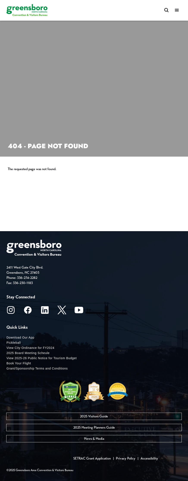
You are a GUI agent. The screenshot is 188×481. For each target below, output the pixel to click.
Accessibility (149, 458)
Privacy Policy (125, 458)
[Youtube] (79, 311)
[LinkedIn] (45, 311)
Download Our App (20, 337)
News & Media (94, 439)
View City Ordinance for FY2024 (30, 348)
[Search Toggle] (166, 10)
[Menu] (177, 10)
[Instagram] (10, 311)
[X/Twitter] (62, 311)
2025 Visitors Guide (94, 416)
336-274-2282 (27, 278)
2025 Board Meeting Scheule (28, 353)
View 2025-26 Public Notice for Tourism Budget (41, 358)
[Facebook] (28, 311)
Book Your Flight (18, 363)
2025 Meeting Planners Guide (94, 427)
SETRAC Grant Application (92, 458)
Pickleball (13, 342)
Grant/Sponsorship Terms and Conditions (37, 368)
